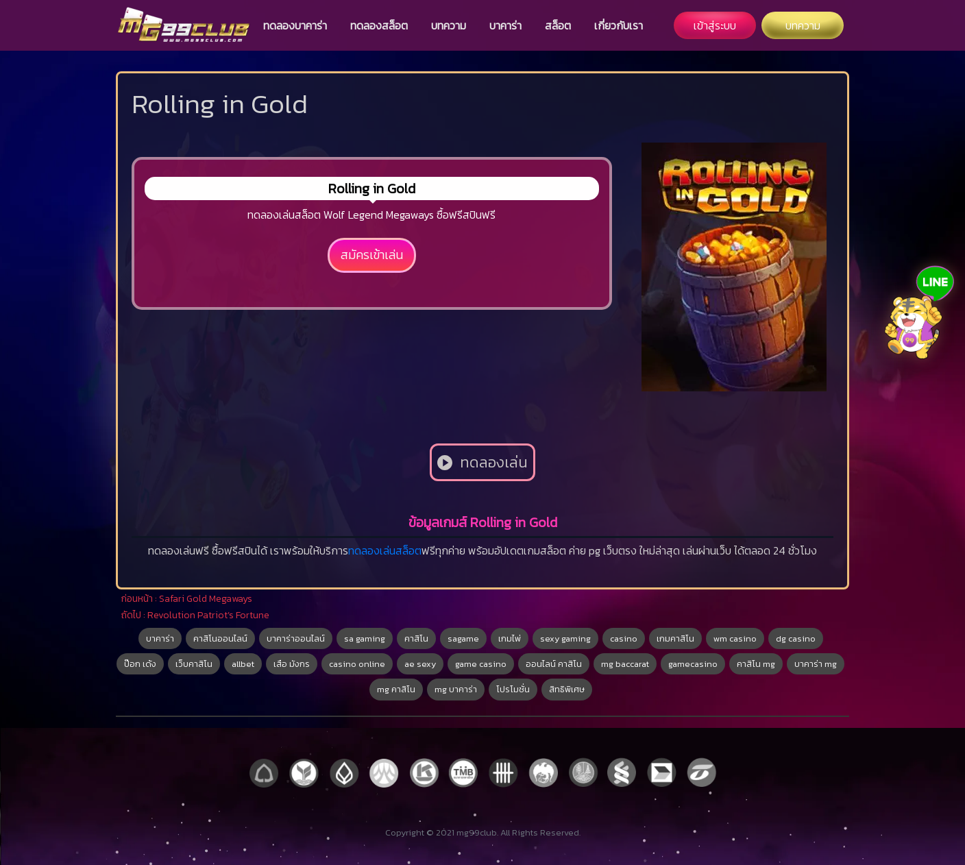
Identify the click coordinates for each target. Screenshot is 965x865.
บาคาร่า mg (815, 663)
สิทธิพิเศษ (567, 689)
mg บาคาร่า (456, 689)
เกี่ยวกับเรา (618, 25)
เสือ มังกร (291, 663)
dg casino (796, 638)
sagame (463, 638)
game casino (480, 663)
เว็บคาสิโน (193, 663)
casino (623, 638)
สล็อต (558, 25)
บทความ (448, 25)
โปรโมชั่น (513, 689)
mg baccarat (625, 663)
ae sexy (420, 663)
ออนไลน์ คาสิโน (554, 663)
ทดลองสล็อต (379, 25)
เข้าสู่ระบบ (715, 25)
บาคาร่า (505, 25)
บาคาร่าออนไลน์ (296, 638)
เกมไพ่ (509, 638)
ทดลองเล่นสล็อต (385, 550)
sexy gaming (565, 638)
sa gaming (364, 638)
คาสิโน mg (756, 663)
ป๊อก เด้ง (140, 663)
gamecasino (693, 663)
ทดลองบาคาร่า (295, 25)
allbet (243, 663)
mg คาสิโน (396, 689)
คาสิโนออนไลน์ (220, 638)
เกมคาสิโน (675, 638)
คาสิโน (416, 638)
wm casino (735, 638)
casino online (357, 663)
